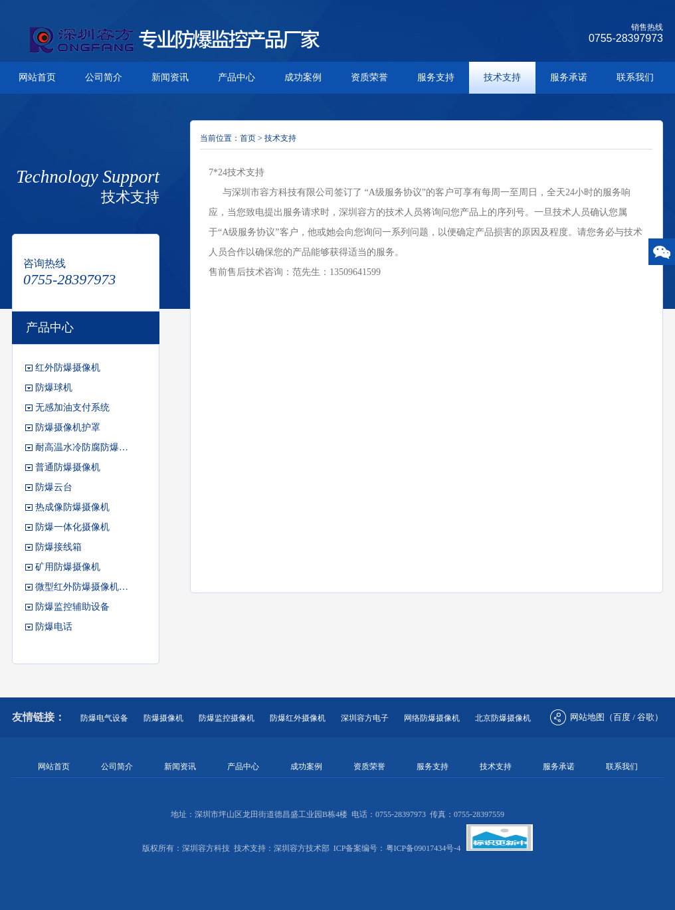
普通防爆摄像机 (67, 467)
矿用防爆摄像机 (67, 567)
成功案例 (303, 77)
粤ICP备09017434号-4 (423, 848)
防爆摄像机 (163, 718)
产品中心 (236, 77)
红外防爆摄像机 (67, 368)
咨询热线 (44, 263)
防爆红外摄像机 (298, 718)
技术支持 (502, 77)
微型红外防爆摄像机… (81, 587)
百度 (621, 717)
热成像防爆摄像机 (72, 507)
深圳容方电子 (365, 718)
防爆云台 (53, 487)
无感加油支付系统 (72, 407)
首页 (248, 138)
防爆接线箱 (58, 547)
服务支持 (435, 77)
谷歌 (645, 717)
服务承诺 (568, 77)
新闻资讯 (170, 77)
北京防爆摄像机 (503, 718)
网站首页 (37, 77)
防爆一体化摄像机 (72, 527)
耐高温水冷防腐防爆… (81, 447)
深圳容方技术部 (302, 848)
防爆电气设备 (104, 718)
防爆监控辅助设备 (72, 607)
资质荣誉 (369, 77)
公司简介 (103, 77)
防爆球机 (53, 388)
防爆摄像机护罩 (67, 427)
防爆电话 (53, 627)
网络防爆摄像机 (432, 718)
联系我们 (635, 77)
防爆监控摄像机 (226, 718)
